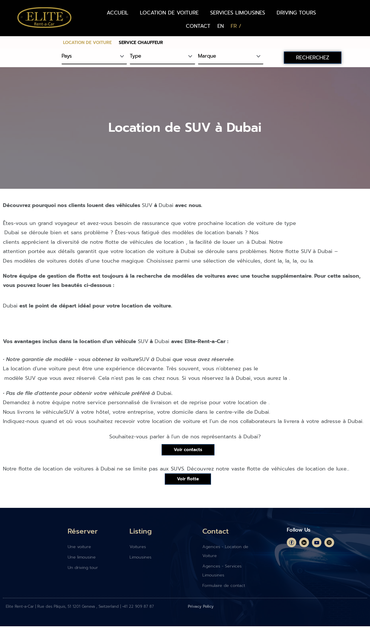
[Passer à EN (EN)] (220, 26)
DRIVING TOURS (296, 13)
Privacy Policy (201, 608)
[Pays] (94, 56)
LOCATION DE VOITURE (169, 13)
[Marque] (230, 56)
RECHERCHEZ (312, 58)
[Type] (162, 56)
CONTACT (198, 26)
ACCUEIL (117, 13)
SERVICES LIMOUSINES (237, 13)
